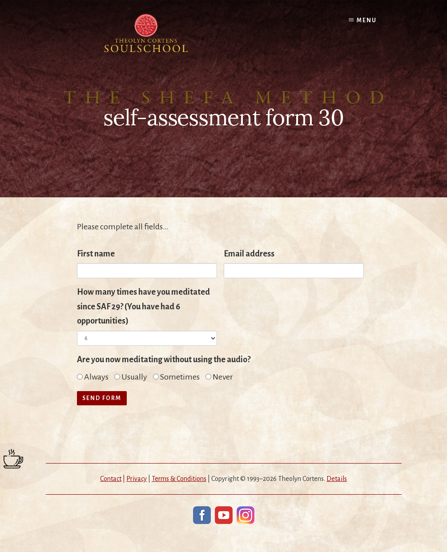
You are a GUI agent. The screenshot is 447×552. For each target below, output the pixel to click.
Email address (249, 253)
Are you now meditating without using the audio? (163, 359)
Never (219, 376)
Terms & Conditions (179, 478)
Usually (130, 376)
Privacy (136, 478)
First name (96, 253)
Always (93, 376)
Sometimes (176, 376)
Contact (110, 478)
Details (336, 478)
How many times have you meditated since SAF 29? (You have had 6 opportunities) (143, 306)
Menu (367, 20)
